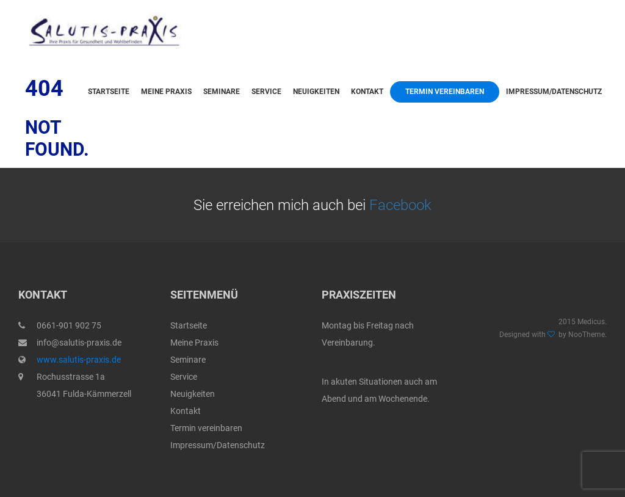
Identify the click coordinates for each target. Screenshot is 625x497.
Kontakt (367, 91)
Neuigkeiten (316, 91)
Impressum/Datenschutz (554, 91)
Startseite (108, 91)
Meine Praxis (166, 91)
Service (266, 91)
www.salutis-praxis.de (79, 360)
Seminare (221, 91)
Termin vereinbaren (444, 91)
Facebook (400, 205)
